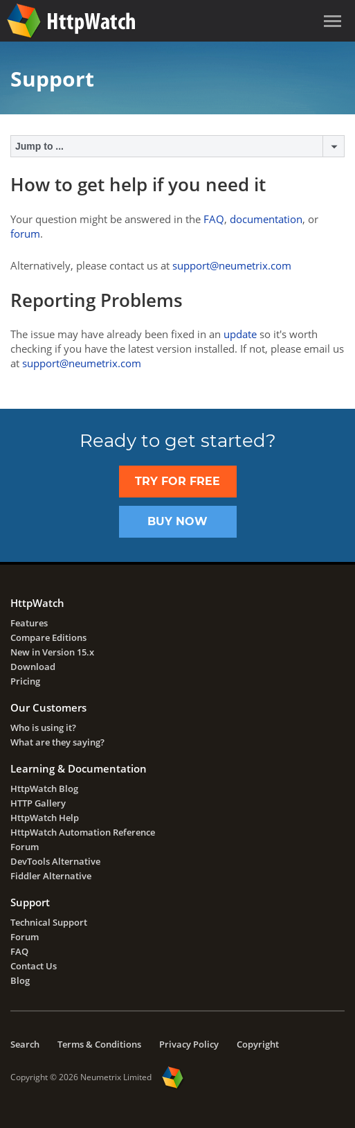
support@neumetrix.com (231, 265)
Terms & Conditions (99, 1044)
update (240, 334)
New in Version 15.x (52, 652)
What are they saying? (57, 742)
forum (25, 233)
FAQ (213, 219)
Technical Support (48, 922)
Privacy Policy (189, 1044)
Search (24, 1044)
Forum (24, 846)
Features (29, 623)
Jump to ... (39, 146)
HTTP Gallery (38, 803)
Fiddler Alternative (50, 876)
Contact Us (33, 966)
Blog (20, 980)
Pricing (25, 681)
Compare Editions (48, 637)
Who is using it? (43, 727)
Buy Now (177, 521)
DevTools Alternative (55, 861)
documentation (266, 219)
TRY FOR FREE (177, 481)
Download (32, 666)
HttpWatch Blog (44, 788)
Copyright (258, 1044)
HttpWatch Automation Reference (82, 832)
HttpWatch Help (44, 817)
